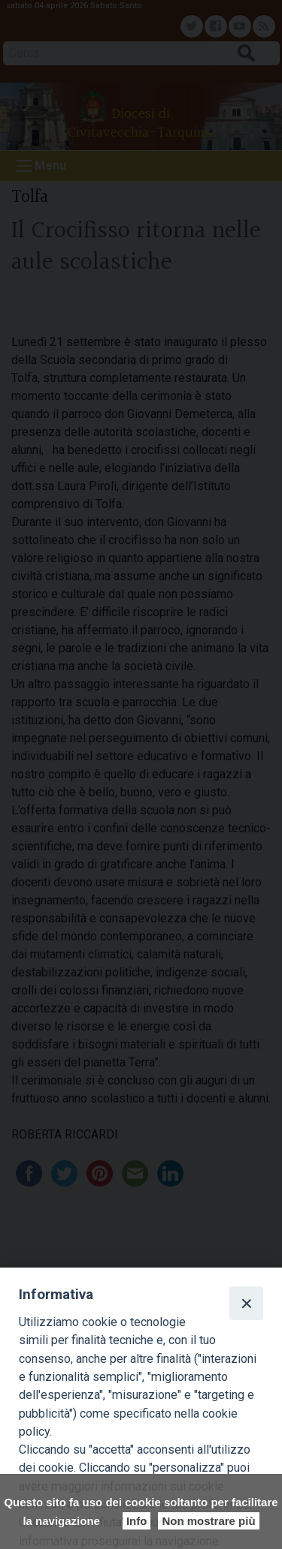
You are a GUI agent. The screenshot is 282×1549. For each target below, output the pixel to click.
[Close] (245, 1302)
